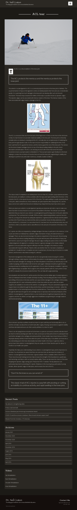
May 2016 (8, 458)
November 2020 (10, 440)
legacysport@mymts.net (64, 502)
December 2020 (10, 436)
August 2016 (9, 451)
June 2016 (8, 455)
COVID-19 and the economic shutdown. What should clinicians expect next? (27, 415)
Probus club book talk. (11, 408)
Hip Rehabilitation (10, 475)
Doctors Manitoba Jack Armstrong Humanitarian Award (21, 411)
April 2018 (8, 443)
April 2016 (8, 462)
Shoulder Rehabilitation (12, 483)
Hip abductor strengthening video (15, 404)
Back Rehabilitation (10, 479)
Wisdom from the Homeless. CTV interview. (17, 419)
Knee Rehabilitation (11, 486)
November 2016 (10, 447)
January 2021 (9, 432)
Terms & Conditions (10, 506)
